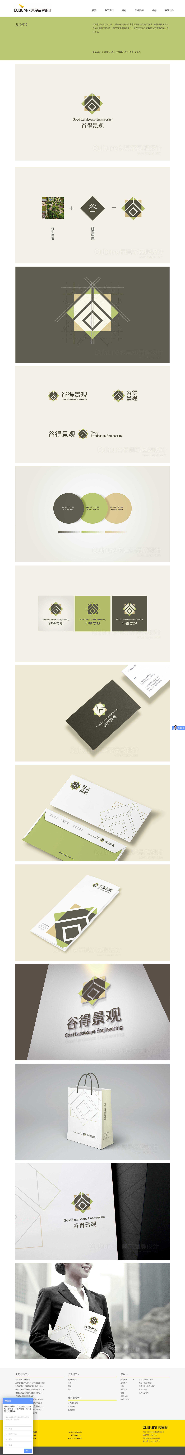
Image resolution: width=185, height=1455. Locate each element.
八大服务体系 (73, 1403)
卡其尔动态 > (22, 1374)
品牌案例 (124, 1383)
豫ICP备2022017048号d (151, 1441)
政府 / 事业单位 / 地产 (147, 1386)
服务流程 (71, 1410)
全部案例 (124, 1379)
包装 (122, 1386)
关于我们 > (73, 1374)
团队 (69, 1386)
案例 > (124, 1374)
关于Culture (72, 1379)
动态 (154, 10)
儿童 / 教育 (143, 1389)
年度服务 (71, 1406)
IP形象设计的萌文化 (22, 1379)
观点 (69, 1389)
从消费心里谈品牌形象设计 (25, 1396)
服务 (124, 10)
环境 (69, 1383)
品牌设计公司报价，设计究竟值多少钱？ (30, 1383)
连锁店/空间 (125, 1400)
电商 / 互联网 (144, 1393)
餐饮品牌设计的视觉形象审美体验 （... (29, 1393)
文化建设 (124, 1389)
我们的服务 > (75, 1398)
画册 (122, 1393)
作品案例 (139, 10)
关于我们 (109, 10)
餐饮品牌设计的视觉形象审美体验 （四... (30, 1389)
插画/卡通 (124, 1396)
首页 (94, 10)
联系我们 (169, 10)
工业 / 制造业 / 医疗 (146, 1379)
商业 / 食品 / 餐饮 (145, 1383)
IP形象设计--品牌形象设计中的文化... (29, 1386)
